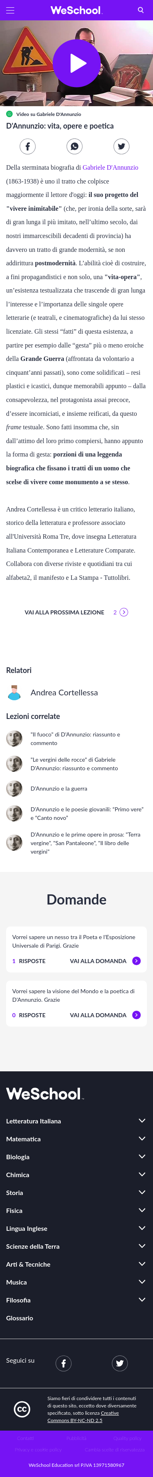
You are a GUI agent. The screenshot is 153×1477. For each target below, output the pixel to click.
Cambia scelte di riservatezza (114, 1449)
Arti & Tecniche (28, 1264)
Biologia (17, 1156)
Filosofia (18, 1300)
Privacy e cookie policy (38, 1449)
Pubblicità (76, 1438)
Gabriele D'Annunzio (58, 114)
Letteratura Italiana (33, 1121)
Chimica (17, 1174)
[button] (10, 10)
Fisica (14, 1210)
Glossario (19, 1318)
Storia (14, 1192)
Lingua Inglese (26, 1228)
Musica (16, 1282)
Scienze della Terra (33, 1246)
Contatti (25, 1438)
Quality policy (127, 1438)
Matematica (23, 1139)
